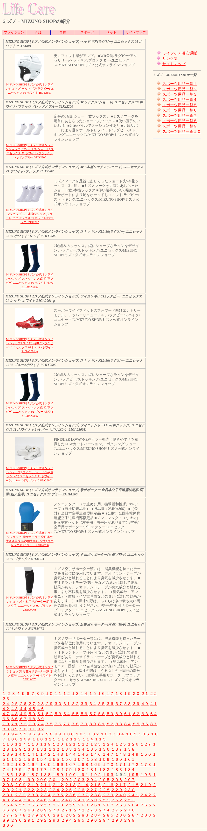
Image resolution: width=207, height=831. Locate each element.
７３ (32, 724)
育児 (62, 32)
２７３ (91, 810)
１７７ (41, 770)
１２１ (70, 744)
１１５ (100, 739)
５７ (93, 714)
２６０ (83, 805)
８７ (153, 724)
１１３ (75, 739)
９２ (40, 729)
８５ (136, 724)
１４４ (70, 754)
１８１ (91, 770)
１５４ (41, 759)
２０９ (20, 785)
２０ (136, 693)
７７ (66, 724)
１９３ (108, 775)
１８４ (129, 770)
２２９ (117, 790)
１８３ (117, 770)
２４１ (133, 795)
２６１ (95, 805)
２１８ (133, 785)
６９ (40, 719)
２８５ (108, 815)
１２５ (120, 744)
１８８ (45, 775)
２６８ (29, 810)
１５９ (104, 759)
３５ (101, 704)
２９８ (117, 820)
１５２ (16, 759)
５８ (101, 714)
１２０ (58, 744)
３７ (119, 704)
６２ (136, 714)
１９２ (95, 775)
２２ (153, 693)
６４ (153, 714)
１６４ (33, 764)
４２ (6, 709)
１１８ (33, 744)
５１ (40, 714)
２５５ (20, 805)
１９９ (29, 780)
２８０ (45, 815)
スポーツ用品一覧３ (179, 94)
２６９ (41, 810)
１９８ (16, 780)
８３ (119, 724)
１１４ (88, 739)
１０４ (118, 734)
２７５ (117, 810)
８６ (145, 724)
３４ (93, 704)
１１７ (20, 744)
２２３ (41, 790)
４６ (40, 709)
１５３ (29, 759)
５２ (49, 714)
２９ (49, 704)
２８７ (133, 815)
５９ (110, 714)
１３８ (129, 749)
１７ (110, 693)
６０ (119, 714)
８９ (14, 729)
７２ (23, 724)
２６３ (120, 805)
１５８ (91, 759)
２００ (41, 780)
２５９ (70, 805)
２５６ (33, 805)
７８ (75, 724)
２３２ (20, 795)
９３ (6, 734)
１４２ (45, 754)
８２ (110, 724)
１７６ (29, 770)
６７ (23, 719)
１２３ (95, 744)
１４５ (83, 754)
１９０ (70, 775)
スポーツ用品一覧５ (179, 105)
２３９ (108, 795)
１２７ (146, 744)
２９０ (16, 820)
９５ (23, 734)
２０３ (79, 780)
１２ (66, 693)
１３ (75, 693)
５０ (32, 714)
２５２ (117, 800)
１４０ (20, 754)
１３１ (41, 749)
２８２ (70, 815)
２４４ (16, 800)
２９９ (129, 820)
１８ (119, 693)
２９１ (29, 820)
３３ (84, 704)
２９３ (54, 820)
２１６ (108, 785)
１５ (93, 693)
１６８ (83, 764)
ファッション (14, 32)
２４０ (120, 795)
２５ (14, 704)
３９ (136, 704)
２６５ (146, 805)
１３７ (117, 749)
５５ (75, 714)
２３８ (95, 795)
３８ (127, 704)
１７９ (66, 770)
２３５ (58, 795)
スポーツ (87, 32)
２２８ (104, 790)
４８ (14, 714)
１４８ (120, 754)
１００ (68, 734)
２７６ (129, 810)
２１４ (83, 785)
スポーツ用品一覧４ (179, 100)
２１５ (95, 785)
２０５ (104, 780)
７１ (14, 724)
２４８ (66, 800)
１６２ (8, 764)
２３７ (83, 795)
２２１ (16, 790)
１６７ (70, 764)
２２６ (79, 790)
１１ (58, 693)
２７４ (104, 810)
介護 (38, 32)
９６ (32, 734)
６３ (145, 714)
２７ (32, 704)
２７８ (20, 815)
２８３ (83, 815)
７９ (84, 724)
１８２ (104, 770)
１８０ (79, 770)
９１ (32, 729)
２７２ (79, 810)
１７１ (120, 764)
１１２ (63, 739)
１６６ (58, 764)
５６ (84, 714)
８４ (127, 724)
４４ (23, 709)
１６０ (117, 759)
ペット (111, 32)
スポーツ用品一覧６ (179, 110)
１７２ (133, 764)
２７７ (8, 815)
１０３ (106, 734)
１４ (84, 693)
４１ (153, 704)
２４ (6, 704)
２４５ (29, 800)
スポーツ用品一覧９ (179, 126)
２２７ (91, 790)
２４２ (146, 795)
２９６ (91, 820)
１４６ (95, 754)
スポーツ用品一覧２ (179, 89)
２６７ (16, 810)
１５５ (54, 759)
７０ (6, 724)
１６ (101, 693)
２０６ (117, 780)
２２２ (29, 790)
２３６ (70, 795)
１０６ (144, 734)
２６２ (108, 805)
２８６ (120, 815)
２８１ (58, 815)
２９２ (41, 820)
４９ (23, 714)
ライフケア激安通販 (179, 53)
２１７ (120, 785)
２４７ (54, 800)
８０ (93, 724)
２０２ (66, 780)
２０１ (54, 780)
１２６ (133, 744)
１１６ (8, 744)
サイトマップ (136, 32)
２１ (145, 693)
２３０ (129, 790)
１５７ (79, 759)
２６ (23, 704)
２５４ (8, 805)
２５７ (45, 805)
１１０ (37, 739)
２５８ (58, 805)
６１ (127, 714)
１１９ (45, 744)
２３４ (45, 795)
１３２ (54, 749)
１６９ (95, 764)
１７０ (108, 764)
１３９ (8, 754)
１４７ (108, 754)
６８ (32, 719)
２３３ (33, 795)
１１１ (50, 739)
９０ (23, 729)
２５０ (91, 800)
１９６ (146, 775)
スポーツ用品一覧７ (179, 115)
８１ (101, 724)
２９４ (66, 820)
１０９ (25, 739)
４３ (14, 709)
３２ (75, 704)
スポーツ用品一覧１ (179, 84)
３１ (66, 704)
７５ (49, 724)
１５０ (146, 754)
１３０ (29, 749)
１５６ (66, 759)
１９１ (83, 775)
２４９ (79, 800)
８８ (6, 729)
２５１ (104, 800)
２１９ (146, 785)
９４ (14, 734)
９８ (49, 734)
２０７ (129, 780)
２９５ (79, 820)
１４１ (33, 754)
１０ (49, 693)
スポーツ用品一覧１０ (181, 131)
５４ (66, 714)
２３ (6, 699)
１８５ (8, 775)
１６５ (45, 764)
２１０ (33, 785)
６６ (14, 719)
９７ (40, 734)
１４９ (133, 754)
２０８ (8, 785)
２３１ (8, 795)
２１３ (70, 785)
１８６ (20, 775)
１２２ (83, 744)
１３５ (91, 749)
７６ (58, 724)
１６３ (20, 764)
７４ (40, 724)
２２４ (54, 790)
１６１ (129, 759)
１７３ (146, 764)
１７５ (16, 770)
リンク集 (170, 58)
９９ (58, 734)
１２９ (16, 749)
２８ (40, 704)
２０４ (91, 780)
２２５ (66, 790)
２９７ (104, 820)
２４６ (41, 800)
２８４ (95, 815)
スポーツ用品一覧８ (179, 121)
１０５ (131, 734)
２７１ (66, 810)
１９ (127, 693)
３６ (110, 704)
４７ (6, 714)
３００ (8, 825)
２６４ (133, 805)
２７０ (54, 810)
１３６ (104, 749)
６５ (6, 719)
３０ (58, 704)
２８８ (146, 815)
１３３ (66, 749)
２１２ (58, 785)
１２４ (108, 744)
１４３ (58, 754)
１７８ (54, 770)
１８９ (58, 775)
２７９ (33, 815)
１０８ (12, 739)
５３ (58, 714)
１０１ (81, 734)
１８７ (33, 775)
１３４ (79, 749)
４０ (145, 704)
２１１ (45, 785)
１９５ (133, 775)
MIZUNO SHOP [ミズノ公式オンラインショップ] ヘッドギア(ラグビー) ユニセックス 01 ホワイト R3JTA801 (30, 88)
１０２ (93, 734)
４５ (32, 709)
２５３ (129, 800)
